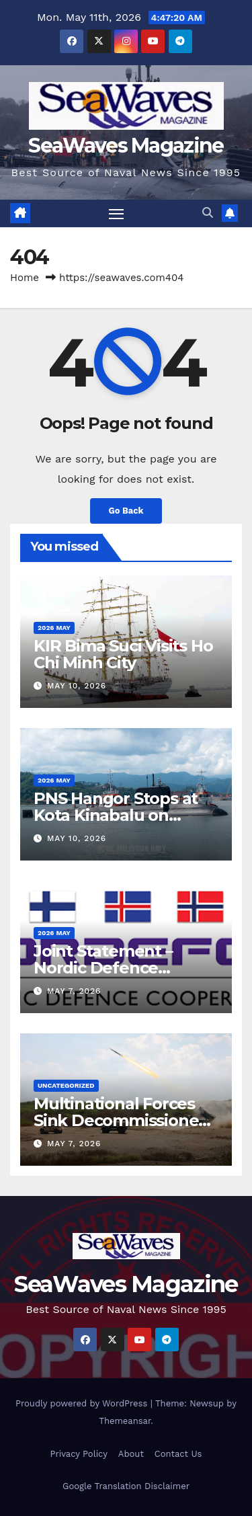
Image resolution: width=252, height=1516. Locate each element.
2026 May (54, 627)
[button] (207, 212)
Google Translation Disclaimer (126, 1486)
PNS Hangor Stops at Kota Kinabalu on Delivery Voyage (116, 815)
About (131, 1454)
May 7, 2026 (74, 991)
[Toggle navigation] (116, 213)
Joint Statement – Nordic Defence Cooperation (103, 967)
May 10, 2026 (76, 685)
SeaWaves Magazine (125, 145)
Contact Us (178, 1454)
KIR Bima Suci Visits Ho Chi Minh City (123, 654)
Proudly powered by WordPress (83, 1403)
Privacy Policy (79, 1454)
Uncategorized (66, 1085)
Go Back (126, 511)
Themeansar (125, 1421)
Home (24, 278)
